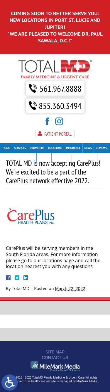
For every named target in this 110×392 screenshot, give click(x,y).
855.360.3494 (60, 105)
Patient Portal (58, 134)
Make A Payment (84, 158)
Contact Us (61, 158)
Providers (37, 148)
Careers (44, 158)
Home (6, 148)
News (88, 148)
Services (20, 148)
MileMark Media (87, 381)
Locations (55, 148)
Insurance (73, 148)
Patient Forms (24, 158)
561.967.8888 (61, 88)
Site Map (55, 352)
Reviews (101, 148)
